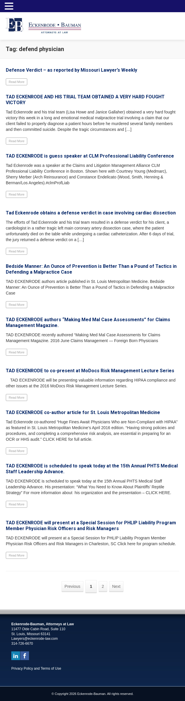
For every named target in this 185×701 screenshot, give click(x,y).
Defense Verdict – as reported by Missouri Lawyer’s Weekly (71, 70)
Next (116, 586)
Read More (16, 82)
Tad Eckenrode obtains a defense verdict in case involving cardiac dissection (91, 213)
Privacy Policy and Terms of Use (36, 668)
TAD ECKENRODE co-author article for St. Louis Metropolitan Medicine (83, 412)
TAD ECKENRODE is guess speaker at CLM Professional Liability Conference (90, 156)
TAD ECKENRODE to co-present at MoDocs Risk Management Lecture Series (90, 370)
